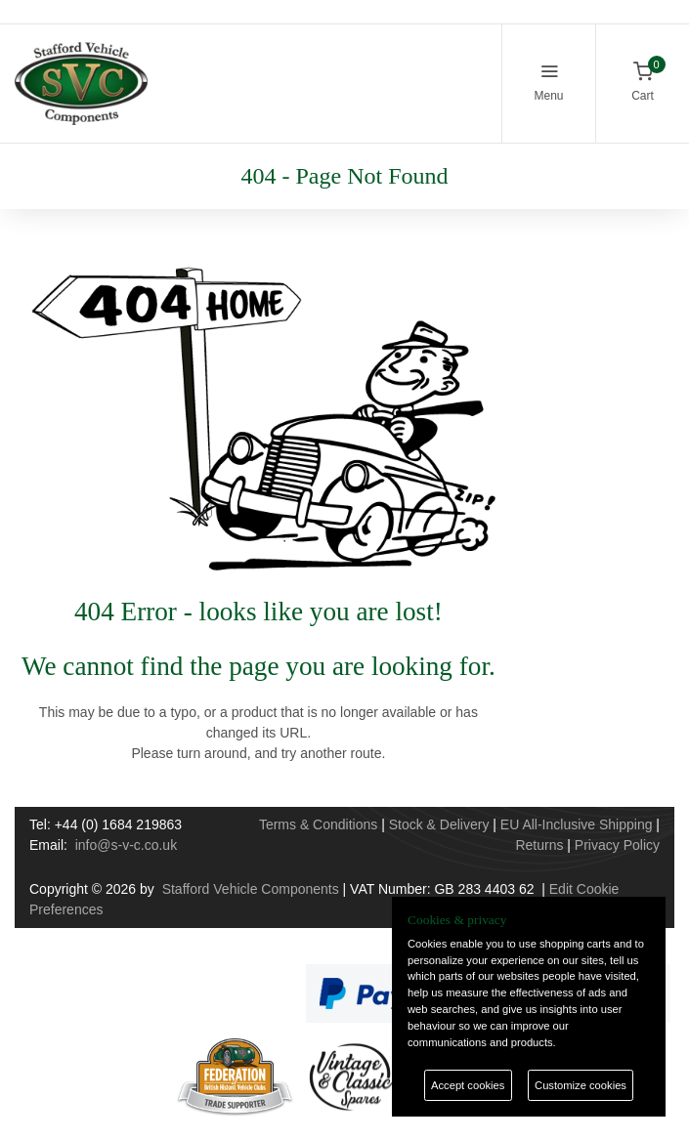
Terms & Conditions (318, 824)
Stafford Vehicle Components (250, 889)
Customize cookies (580, 1085)
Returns (539, 845)
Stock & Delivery (439, 824)
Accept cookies (467, 1085)
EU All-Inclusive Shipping (576, 824)
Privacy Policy (617, 845)
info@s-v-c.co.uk (126, 845)
